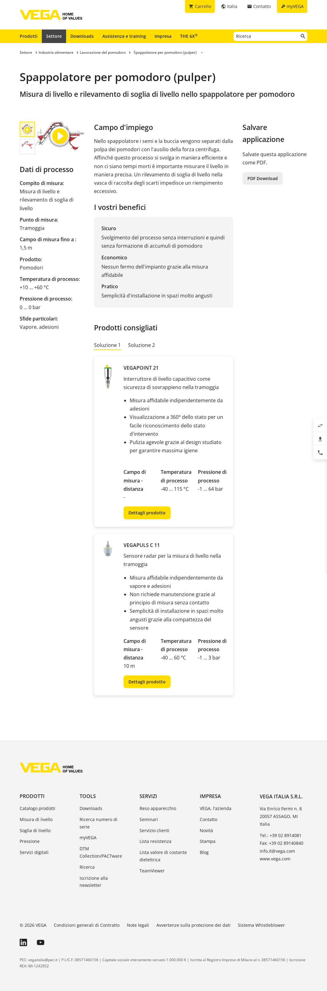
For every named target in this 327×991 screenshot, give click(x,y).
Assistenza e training (124, 36)
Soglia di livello (35, 830)
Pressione (30, 841)
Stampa (207, 841)
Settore (54, 36)
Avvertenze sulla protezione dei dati (193, 925)
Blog (204, 852)
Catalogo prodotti (37, 808)
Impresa (163, 36)
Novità (206, 830)
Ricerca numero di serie (98, 823)
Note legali (138, 925)
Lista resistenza (155, 841)
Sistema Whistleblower (261, 925)
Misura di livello (36, 819)
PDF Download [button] (262, 178)
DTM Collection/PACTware (101, 852)
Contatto (208, 819)
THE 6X (189, 36)
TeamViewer (152, 871)
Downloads (82, 36)
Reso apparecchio (158, 808)
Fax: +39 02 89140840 (281, 843)
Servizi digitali (34, 852)
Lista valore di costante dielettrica (163, 856)
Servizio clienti (154, 830)
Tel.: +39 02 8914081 (280, 835)
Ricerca (87, 867)
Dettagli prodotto (147, 513)
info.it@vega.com (277, 851)
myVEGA (88, 837)
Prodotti (28, 36)
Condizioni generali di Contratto (87, 925)
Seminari (149, 819)
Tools (88, 796)
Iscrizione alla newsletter (94, 881)
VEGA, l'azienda (215, 808)
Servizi (148, 796)
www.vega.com (275, 859)
